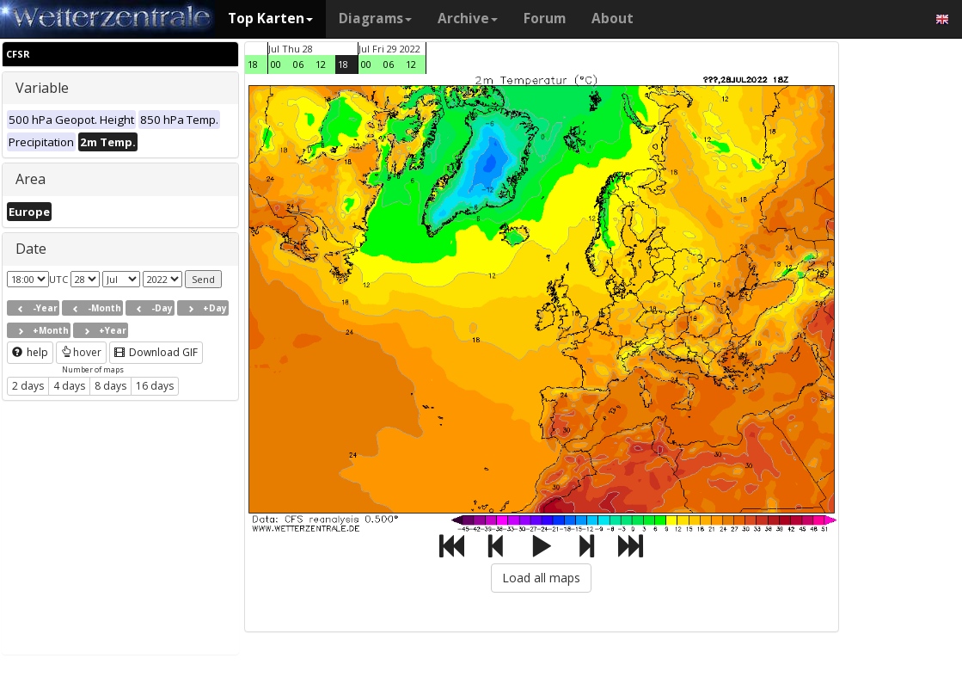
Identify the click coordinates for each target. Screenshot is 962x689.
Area (30, 178)
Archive (468, 18)
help (30, 352)
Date (30, 248)
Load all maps (541, 577)
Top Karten (270, 18)
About (612, 18)
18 (253, 64)
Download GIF (156, 352)
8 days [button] (110, 385)
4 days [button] (69, 385)
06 (298, 64)
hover (81, 352)
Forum (545, 18)
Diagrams (375, 18)
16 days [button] (155, 385)
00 (276, 64)
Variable (42, 87)
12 (321, 64)
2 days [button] (28, 385)
